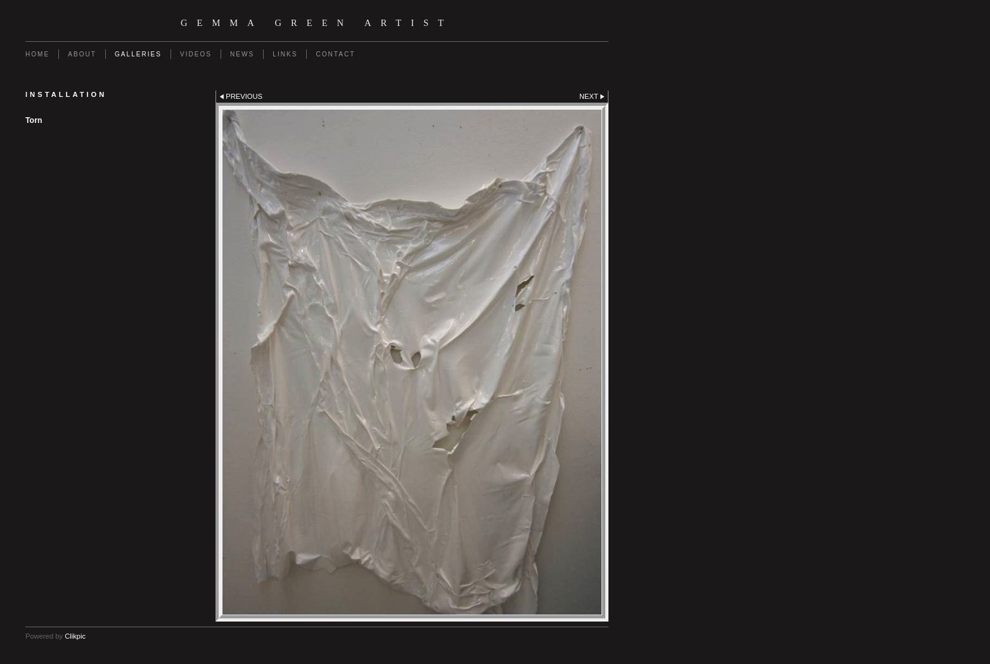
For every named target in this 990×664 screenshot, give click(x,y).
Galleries (138, 54)
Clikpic (75, 636)
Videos (196, 54)
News (242, 54)
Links (285, 54)
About (82, 54)
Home (37, 54)
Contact (335, 54)
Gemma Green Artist (317, 23)
